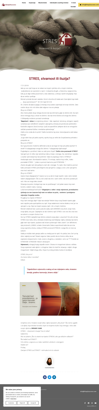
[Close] (39, 387)
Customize (11, 403)
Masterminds (42, 3)
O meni (73, 3)
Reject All (22, 403)
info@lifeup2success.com (88, 391)
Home (24, 3)
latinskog (63, 121)
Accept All (33, 403)
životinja (40, 127)
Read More (13, 398)
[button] (45, 377)
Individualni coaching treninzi (59, 3)
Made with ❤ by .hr (91, 406)
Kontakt (73, 6)
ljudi (45, 127)
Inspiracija (32, 3)
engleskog (39, 121)
